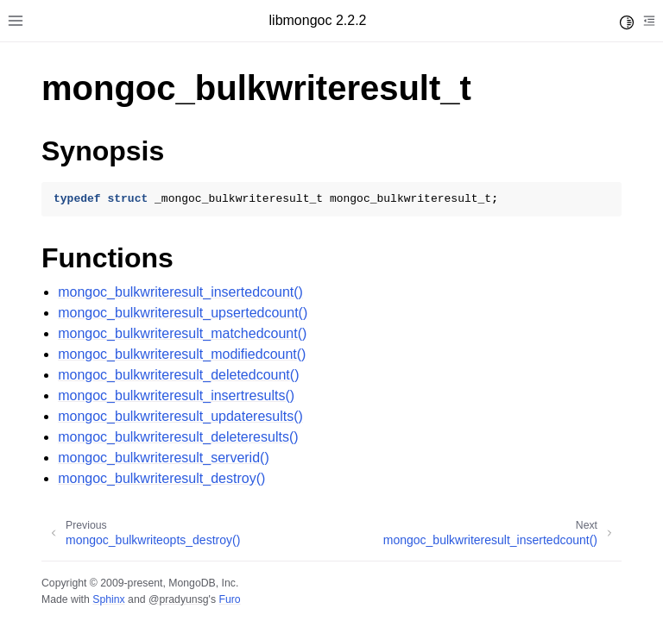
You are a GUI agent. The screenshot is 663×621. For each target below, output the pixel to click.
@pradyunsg (178, 599)
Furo (229, 599)
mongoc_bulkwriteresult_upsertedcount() (182, 312)
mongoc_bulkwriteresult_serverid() (163, 457)
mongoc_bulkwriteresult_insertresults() (176, 395)
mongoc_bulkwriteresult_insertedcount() (180, 292)
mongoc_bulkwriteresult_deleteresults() (178, 437)
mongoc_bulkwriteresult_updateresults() (180, 416)
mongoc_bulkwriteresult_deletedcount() (178, 374)
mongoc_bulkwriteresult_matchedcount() (182, 333)
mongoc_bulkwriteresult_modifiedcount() (182, 354)
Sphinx (108, 599)
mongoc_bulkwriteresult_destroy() (161, 478)
